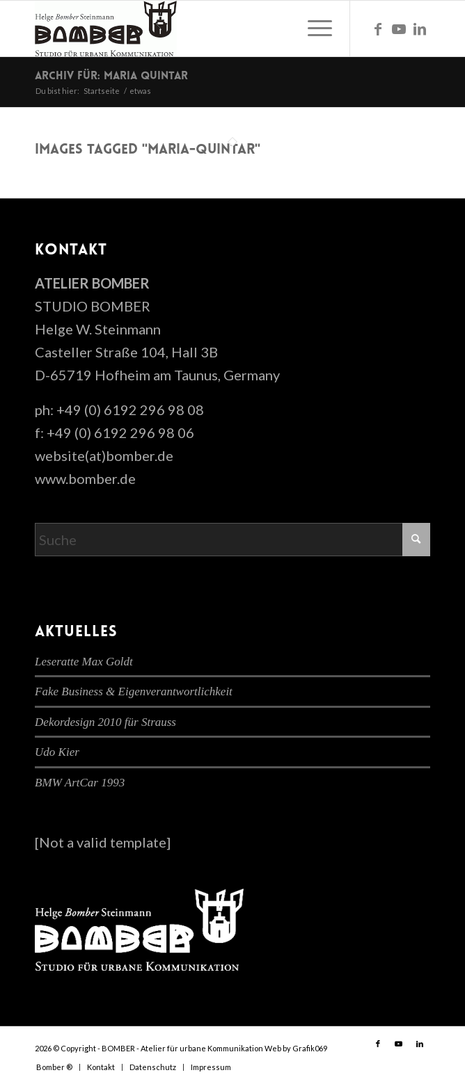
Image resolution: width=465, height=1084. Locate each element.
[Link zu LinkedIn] (419, 29)
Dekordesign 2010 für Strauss (105, 722)
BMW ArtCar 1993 (80, 782)
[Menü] (313, 28)
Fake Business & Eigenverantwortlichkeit (133, 691)
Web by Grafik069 (296, 1048)
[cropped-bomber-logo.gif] (193, 28)
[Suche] (232, 539)
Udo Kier (57, 752)
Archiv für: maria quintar (111, 76)
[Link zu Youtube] (398, 29)
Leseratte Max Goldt (84, 661)
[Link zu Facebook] (378, 29)
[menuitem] (313, 28)
